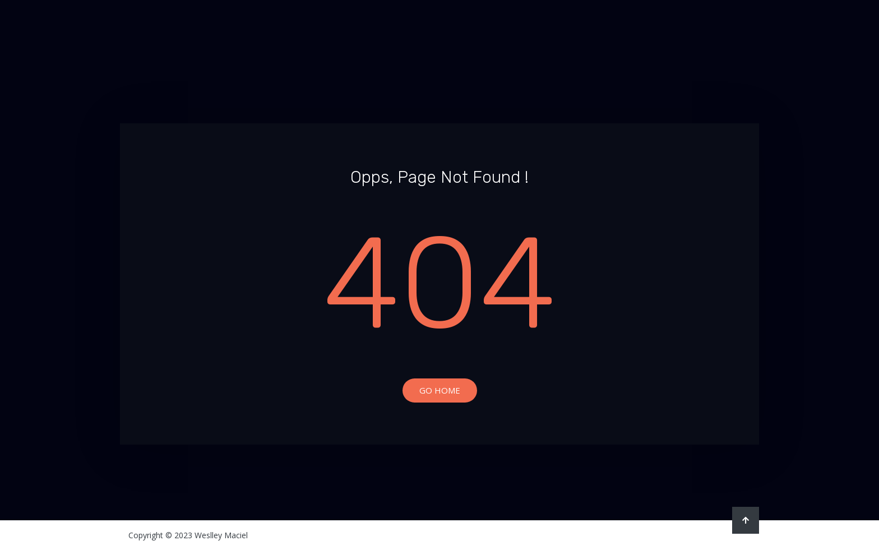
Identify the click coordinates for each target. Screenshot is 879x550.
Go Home (439, 390)
